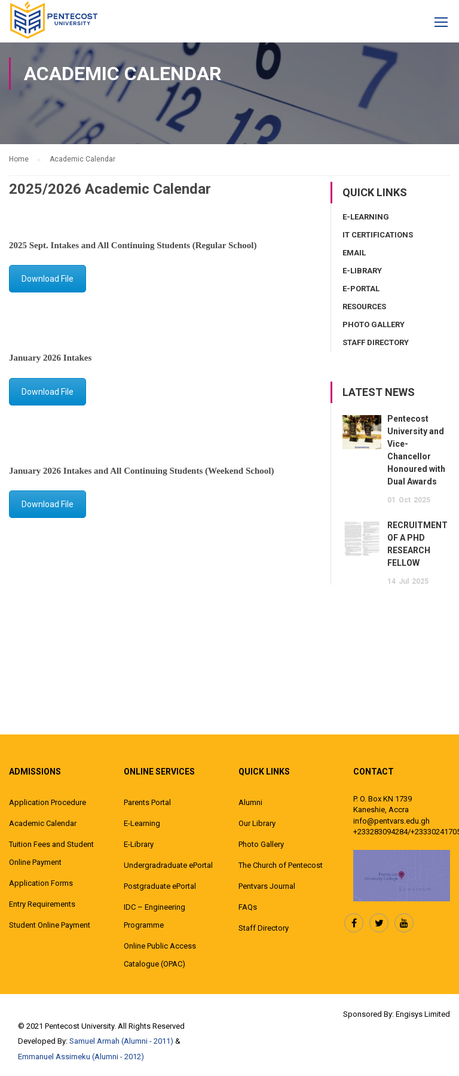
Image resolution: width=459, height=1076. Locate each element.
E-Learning (365, 216)
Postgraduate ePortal (160, 886)
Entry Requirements (42, 904)
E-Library (362, 270)
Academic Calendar (42, 823)
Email (354, 252)
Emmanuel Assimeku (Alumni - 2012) (81, 1056)
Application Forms (41, 883)
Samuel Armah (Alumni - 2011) (121, 1041)
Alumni (250, 802)
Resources (364, 306)
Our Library (257, 823)
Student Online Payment (49, 924)
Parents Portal (147, 802)
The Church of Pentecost (280, 865)
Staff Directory (375, 342)
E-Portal (361, 288)
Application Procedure (47, 802)
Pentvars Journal (266, 886)
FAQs (247, 907)
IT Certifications (377, 234)
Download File (48, 279)
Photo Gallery (373, 324)
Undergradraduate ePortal (168, 865)
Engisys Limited (423, 1014)
